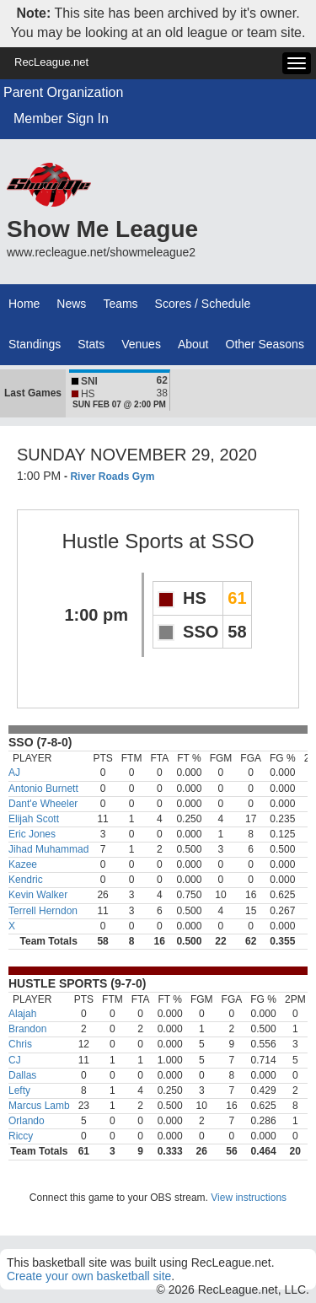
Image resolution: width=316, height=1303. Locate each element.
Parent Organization (63, 92)
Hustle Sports (122, 541)
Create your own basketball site (89, 1276)
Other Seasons (265, 344)
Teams (120, 303)
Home (24, 303)
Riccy (20, 1136)
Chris (20, 1044)
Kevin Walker (37, 895)
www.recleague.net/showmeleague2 (101, 252)
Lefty (19, 1090)
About (193, 344)
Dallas (22, 1075)
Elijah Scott (33, 819)
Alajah (22, 1014)
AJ (14, 772)
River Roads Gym (112, 476)
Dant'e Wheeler (43, 804)
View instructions (249, 1197)
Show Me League (102, 229)
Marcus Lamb (39, 1106)
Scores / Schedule (203, 303)
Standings (34, 344)
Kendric (25, 880)
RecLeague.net (51, 62)
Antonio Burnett (43, 788)
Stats (91, 344)
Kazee (22, 864)
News (71, 303)
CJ (14, 1060)
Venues (141, 344)
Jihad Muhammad (48, 849)
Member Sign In (61, 118)
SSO (233, 541)
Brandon (27, 1029)
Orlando (26, 1121)
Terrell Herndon (43, 911)
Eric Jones (32, 834)
